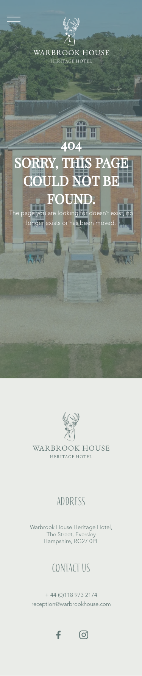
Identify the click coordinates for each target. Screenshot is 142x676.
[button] (13, 21)
